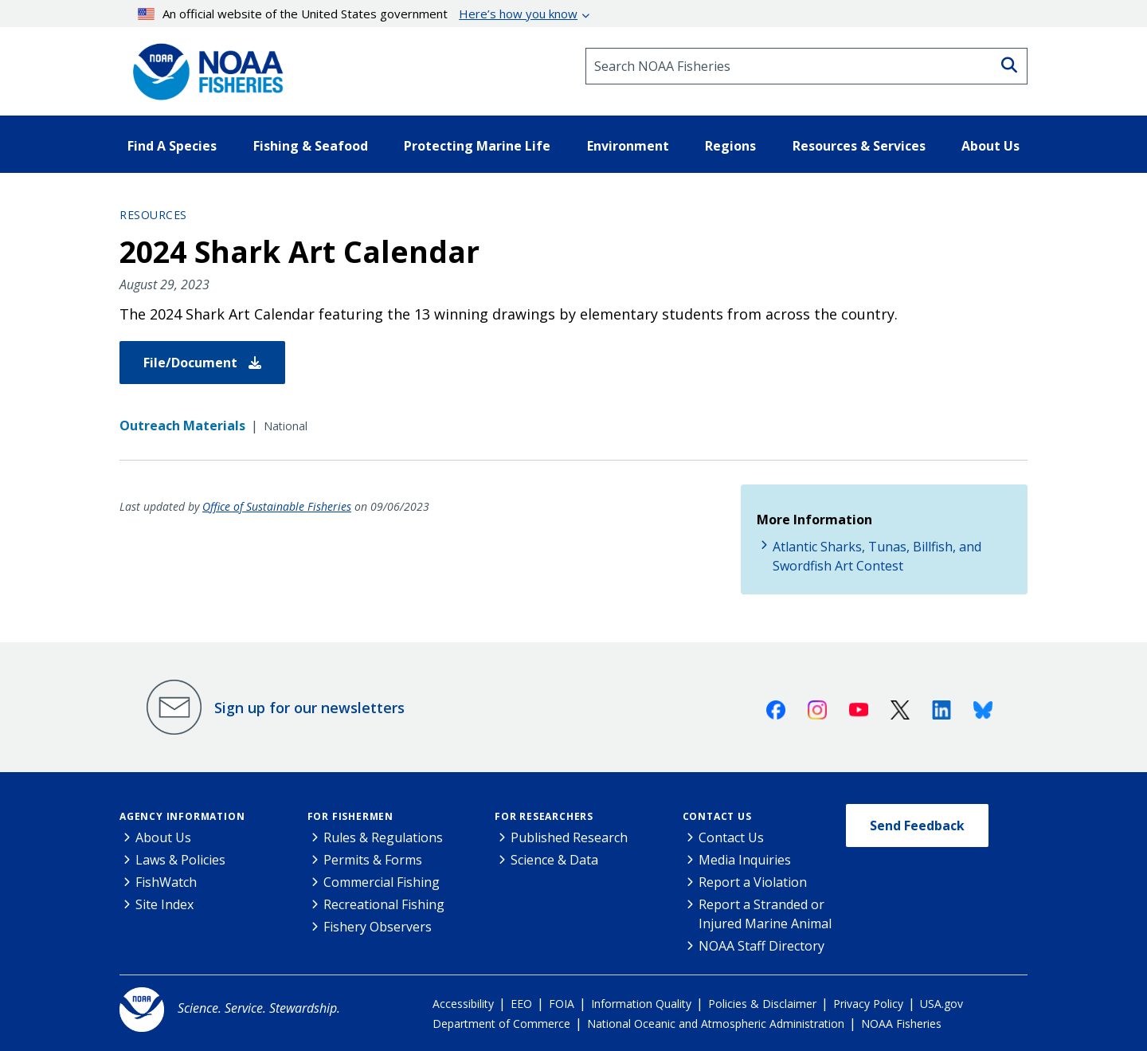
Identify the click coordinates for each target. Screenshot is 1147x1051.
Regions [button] (730, 146)
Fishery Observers (377, 926)
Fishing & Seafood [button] (310, 146)
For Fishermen (350, 816)
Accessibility (463, 1003)
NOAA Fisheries (901, 1023)
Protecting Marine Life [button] (477, 146)
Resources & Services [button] (859, 146)
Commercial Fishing (381, 882)
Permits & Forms (372, 860)
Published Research (569, 837)
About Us (163, 837)
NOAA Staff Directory (761, 946)
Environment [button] (628, 146)
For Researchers (544, 816)
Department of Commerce (501, 1023)
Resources (153, 214)
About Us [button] (990, 146)
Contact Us (717, 816)
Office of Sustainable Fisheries (276, 506)
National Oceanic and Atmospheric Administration (715, 1023)
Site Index (164, 904)
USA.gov (941, 1003)
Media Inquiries (745, 860)
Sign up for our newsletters (309, 707)
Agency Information (182, 816)
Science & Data (554, 860)
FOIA (561, 1003)
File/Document (202, 362)
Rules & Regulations (383, 837)
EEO (521, 1003)
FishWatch (166, 882)
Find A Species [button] (172, 146)
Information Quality (641, 1003)
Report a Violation (753, 882)
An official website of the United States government (358, 13)
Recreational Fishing (383, 904)
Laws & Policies (180, 860)
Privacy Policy (868, 1003)
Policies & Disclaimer (762, 1003)
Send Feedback (917, 825)
